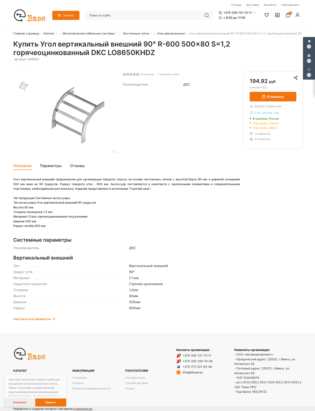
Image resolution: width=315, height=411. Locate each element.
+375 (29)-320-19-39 (197, 361)
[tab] (24, 166)
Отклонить (19, 402)
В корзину (273, 97)
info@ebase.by (193, 372)
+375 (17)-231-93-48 (197, 366)
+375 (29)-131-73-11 (197, 355)
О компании (79, 377)
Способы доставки (136, 383)
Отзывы (130, 388)
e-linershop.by (82, 408)
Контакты (78, 383)
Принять (50, 402)
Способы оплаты (135, 377)
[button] (237, 12)
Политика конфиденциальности (91, 388)
